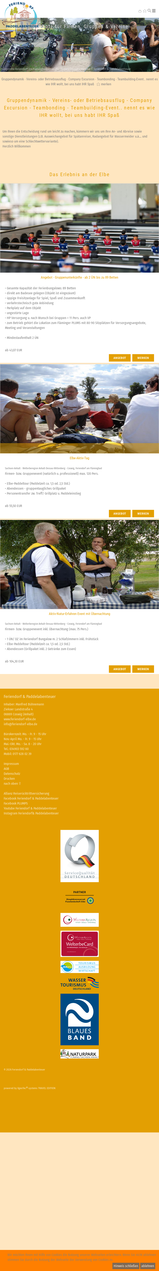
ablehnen (147, 1266)
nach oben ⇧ (12, 784)
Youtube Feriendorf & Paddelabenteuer (30, 808)
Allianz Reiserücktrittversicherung (26, 793)
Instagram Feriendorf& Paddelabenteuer (31, 813)
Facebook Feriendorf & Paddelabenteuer (31, 798)
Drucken (9, 779)
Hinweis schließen (126, 1266)
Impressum (11, 764)
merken (106, 84)
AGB (6, 769)
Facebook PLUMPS (16, 803)
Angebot (119, 358)
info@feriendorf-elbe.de (20, 724)
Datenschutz (12, 774)
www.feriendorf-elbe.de (20, 719)
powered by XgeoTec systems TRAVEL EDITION (29, 1088)
